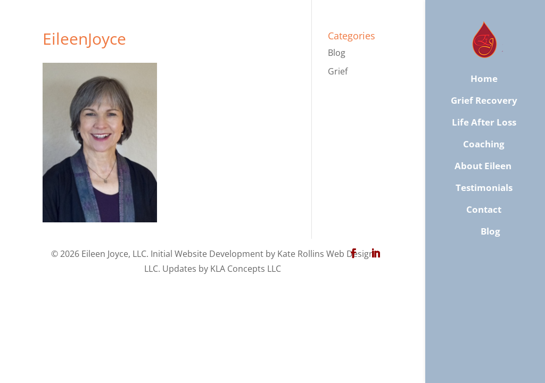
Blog (336, 53)
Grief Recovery (484, 100)
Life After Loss (484, 122)
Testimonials (484, 188)
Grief (338, 71)
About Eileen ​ (484, 166)
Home (484, 79)
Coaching (484, 144)
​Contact (483, 209)
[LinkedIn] (376, 254)
